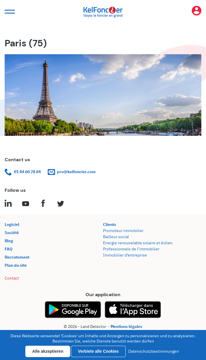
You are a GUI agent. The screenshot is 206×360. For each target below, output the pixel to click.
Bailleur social (116, 236)
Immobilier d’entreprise (125, 255)
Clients (109, 224)
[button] (9, 11)
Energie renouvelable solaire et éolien (138, 242)
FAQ (9, 249)
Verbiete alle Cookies (98, 351)
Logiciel (12, 224)
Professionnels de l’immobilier (131, 249)
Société (12, 232)
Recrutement (17, 257)
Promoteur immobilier (123, 230)
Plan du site (16, 265)
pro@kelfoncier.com (72, 172)
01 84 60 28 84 (23, 172)
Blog (9, 240)
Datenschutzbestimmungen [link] (153, 351)
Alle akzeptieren (47, 351)
